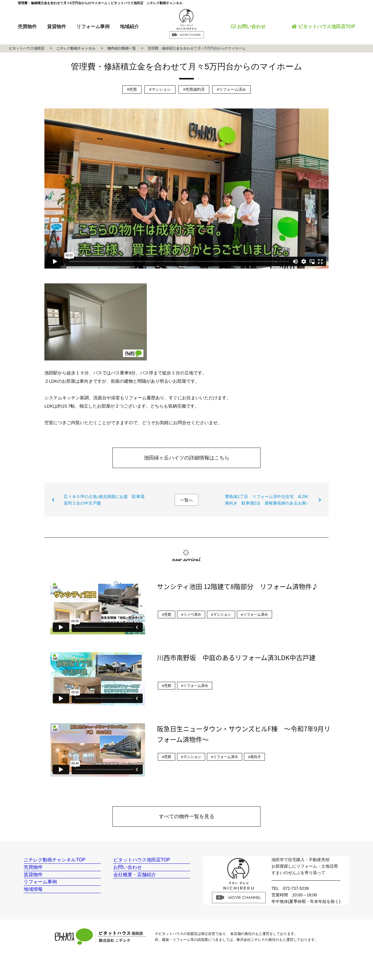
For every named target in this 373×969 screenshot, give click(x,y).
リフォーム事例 (93, 26)
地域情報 (34, 913)
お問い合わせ (248, 26)
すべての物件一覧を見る (186, 816)
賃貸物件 (56, 26)
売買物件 (27, 26)
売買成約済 (195, 89)
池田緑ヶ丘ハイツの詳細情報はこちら (186, 458)
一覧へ (186, 500)
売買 (133, 89)
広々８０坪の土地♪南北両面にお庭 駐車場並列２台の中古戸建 (104, 499)
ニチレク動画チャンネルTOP (54, 862)
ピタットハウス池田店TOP (323, 26)
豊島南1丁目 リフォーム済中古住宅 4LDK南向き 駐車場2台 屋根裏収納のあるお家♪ (266, 499)
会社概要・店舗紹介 (135, 887)
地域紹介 (129, 26)
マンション (161, 89)
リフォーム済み (232, 89)
